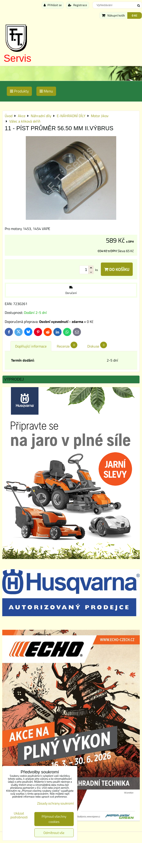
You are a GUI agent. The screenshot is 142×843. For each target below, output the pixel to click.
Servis (17, 58)
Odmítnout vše (53, 832)
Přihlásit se (53, 5)
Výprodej (14, 379)
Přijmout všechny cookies (54, 819)
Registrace (77, 5)
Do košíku (116, 269)
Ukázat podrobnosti (19, 815)
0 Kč (134, 15)
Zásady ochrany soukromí (55, 803)
